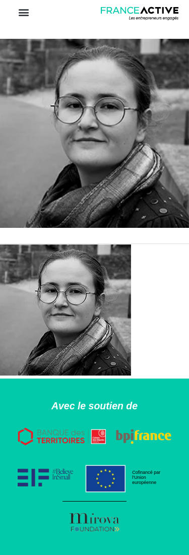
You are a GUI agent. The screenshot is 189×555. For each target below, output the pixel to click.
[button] (23, 12)
